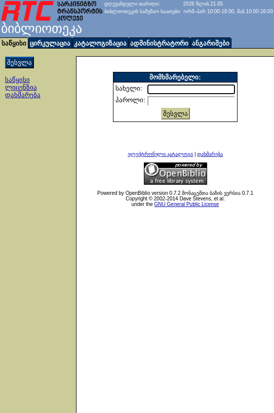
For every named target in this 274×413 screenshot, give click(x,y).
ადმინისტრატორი (159, 43)
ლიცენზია (21, 87)
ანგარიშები (210, 43)
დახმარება (23, 95)
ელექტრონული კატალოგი (160, 154)
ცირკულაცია (50, 43)
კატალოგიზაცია (100, 43)
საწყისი (17, 80)
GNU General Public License (186, 204)
